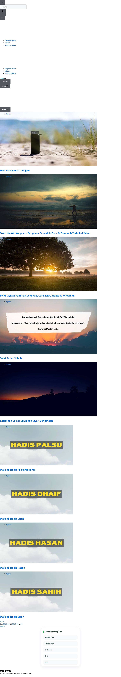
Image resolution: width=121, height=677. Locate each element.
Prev (2, 622)
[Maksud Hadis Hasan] (36, 563)
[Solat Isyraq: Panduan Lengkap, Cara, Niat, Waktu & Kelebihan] (48, 291)
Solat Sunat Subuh (11, 358)
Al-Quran (48, 650)
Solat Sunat (49, 644)
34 (8, 624)
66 (21, 624)
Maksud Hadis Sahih (12, 616)
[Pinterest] (8, 671)
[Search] (5, 81)
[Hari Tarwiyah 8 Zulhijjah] (48, 165)
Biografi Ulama (10, 69)
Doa (46, 662)
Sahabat (9, 176)
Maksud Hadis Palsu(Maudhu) (18, 469)
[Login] (3, 78)
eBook (7, 71)
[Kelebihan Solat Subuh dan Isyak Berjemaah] (48, 416)
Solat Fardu (49, 637)
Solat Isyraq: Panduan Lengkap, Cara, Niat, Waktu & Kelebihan (37, 295)
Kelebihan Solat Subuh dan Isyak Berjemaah (26, 420)
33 (6, 624)
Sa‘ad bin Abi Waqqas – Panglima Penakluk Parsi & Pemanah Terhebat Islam (45, 233)
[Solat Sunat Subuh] (48, 353)
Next (2, 626)
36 (13, 624)
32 (4, 624)
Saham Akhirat (10, 73)
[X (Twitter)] (3, 671)
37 (15, 624)
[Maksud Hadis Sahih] (36, 612)
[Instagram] (6, 671)
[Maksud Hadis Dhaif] (36, 514)
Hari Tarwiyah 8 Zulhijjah (15, 170)
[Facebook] (1, 671)
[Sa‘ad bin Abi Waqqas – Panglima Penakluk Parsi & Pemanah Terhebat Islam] (48, 228)
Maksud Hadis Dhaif (12, 518)
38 (17, 624)
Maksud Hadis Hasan (12, 567)
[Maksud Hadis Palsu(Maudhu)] (36, 465)
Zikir (46, 656)
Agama (8, 114)
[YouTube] (10, 671)
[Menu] (5, 86)
